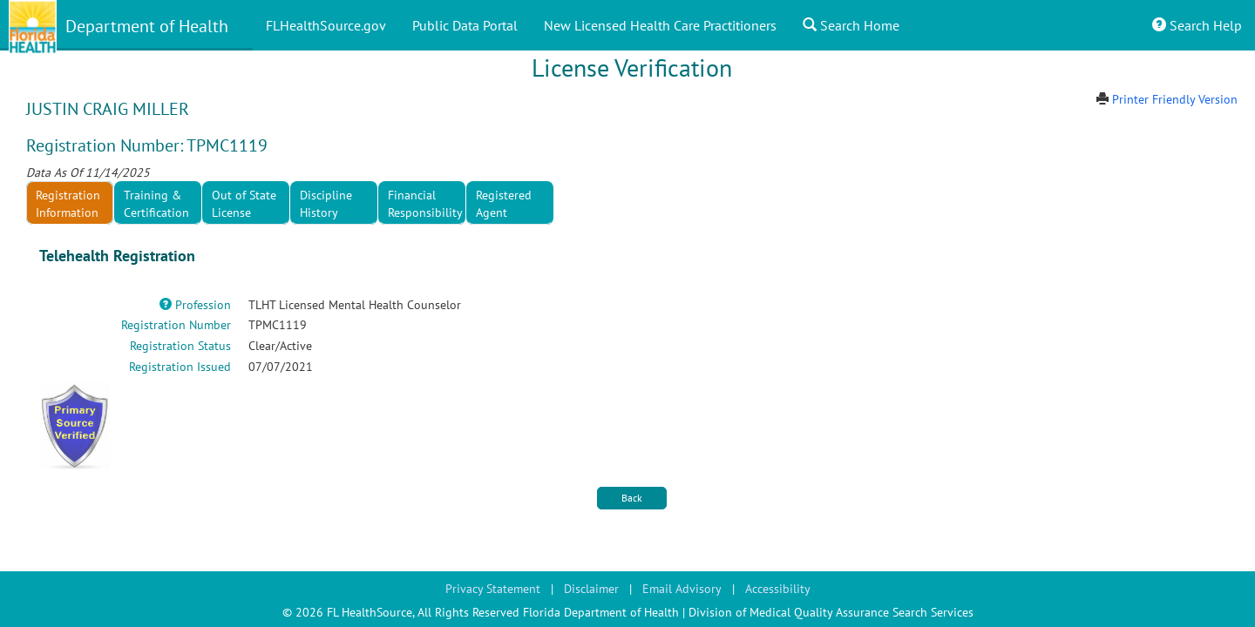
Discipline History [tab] (326, 203)
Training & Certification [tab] (156, 203)
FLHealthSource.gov (326, 25)
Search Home (851, 25)
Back (631, 497)
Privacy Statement (492, 589)
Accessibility (778, 589)
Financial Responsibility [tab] (425, 203)
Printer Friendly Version (1175, 99)
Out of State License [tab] (244, 203)
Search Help (1197, 25)
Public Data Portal (465, 25)
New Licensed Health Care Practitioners (660, 25)
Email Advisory (682, 589)
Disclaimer (591, 589)
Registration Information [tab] (68, 203)
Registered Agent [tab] (504, 203)
